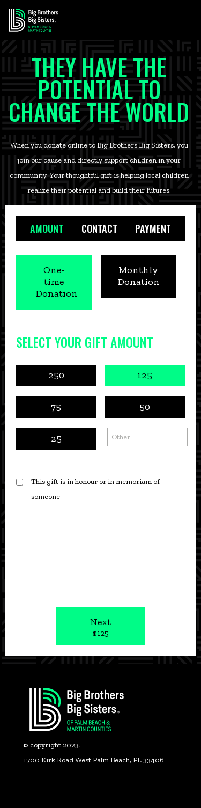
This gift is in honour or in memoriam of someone (95, 489)
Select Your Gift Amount (84, 342)
